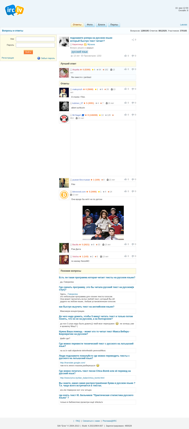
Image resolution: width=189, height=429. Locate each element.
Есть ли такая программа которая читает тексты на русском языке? (97, 277)
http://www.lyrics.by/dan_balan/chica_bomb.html (82, 378)
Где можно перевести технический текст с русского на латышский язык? (96, 344)
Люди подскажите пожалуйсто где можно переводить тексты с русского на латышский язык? (94, 357)
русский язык (80, 51)
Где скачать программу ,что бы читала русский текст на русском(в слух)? (96, 288)
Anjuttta (75, 69)
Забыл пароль (48, 58)
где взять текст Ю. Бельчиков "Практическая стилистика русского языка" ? (96, 396)
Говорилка (73, 294)
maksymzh (77, 89)
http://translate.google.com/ (72, 363)
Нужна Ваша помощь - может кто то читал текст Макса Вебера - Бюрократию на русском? (94, 332)
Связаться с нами (91, 421)
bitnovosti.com (79, 192)
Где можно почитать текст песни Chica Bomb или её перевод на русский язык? (95, 372)
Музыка (91, 44)
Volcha (75, 256)
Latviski (183, 25)
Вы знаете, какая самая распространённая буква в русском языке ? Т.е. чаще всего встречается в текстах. (97, 384)
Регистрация (8, 58)
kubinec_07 (77, 103)
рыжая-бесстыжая (81, 180)
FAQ (78, 421)
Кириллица (77, 44)
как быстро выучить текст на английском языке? (86, 306)
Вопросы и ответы (12, 30)
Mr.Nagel (76, 115)
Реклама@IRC (110, 421)
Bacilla (75, 244)
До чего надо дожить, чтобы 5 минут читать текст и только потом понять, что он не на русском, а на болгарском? (96, 317)
